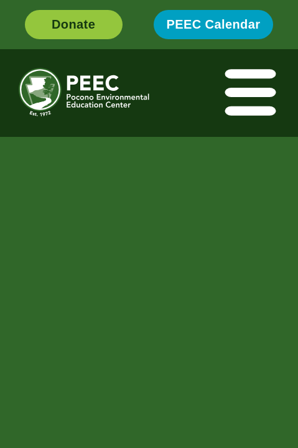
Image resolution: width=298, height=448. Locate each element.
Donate (73, 24)
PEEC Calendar (214, 24)
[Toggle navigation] (251, 93)
